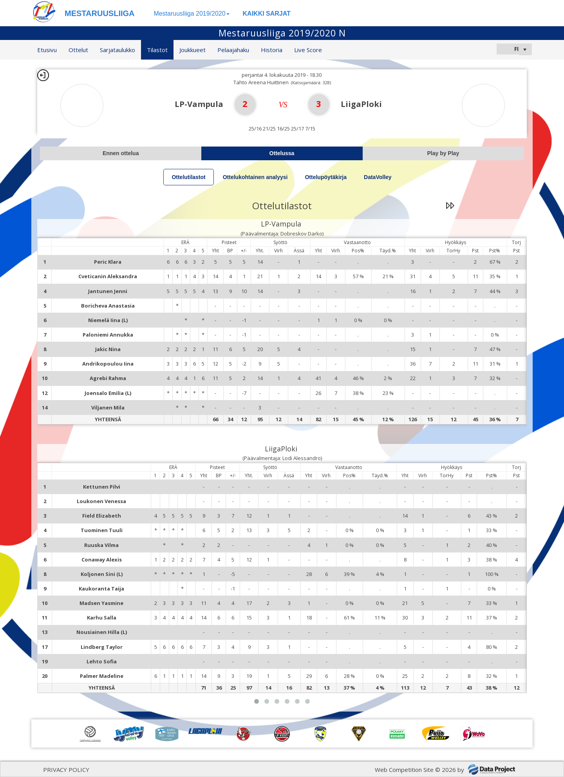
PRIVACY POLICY (66, 769)
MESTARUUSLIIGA (100, 13)
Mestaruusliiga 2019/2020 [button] (191, 13)
